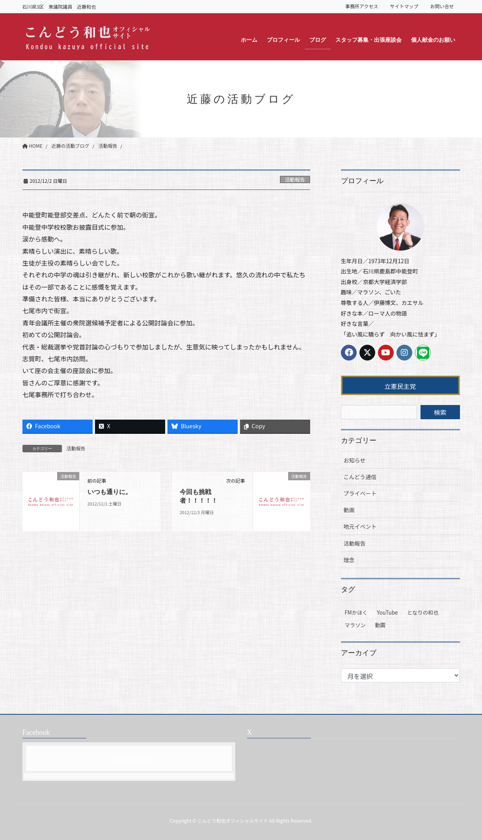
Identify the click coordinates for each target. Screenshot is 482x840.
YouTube (387, 612)
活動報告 (295, 179)
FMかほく (356, 612)
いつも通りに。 (109, 492)
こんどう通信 (360, 477)
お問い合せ (442, 6)
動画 (349, 510)
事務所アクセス (361, 6)
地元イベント (360, 526)
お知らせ (355, 460)
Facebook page (129, 758)
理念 (349, 560)
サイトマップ (404, 6)
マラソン (355, 625)
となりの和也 (423, 612)
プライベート (360, 493)
